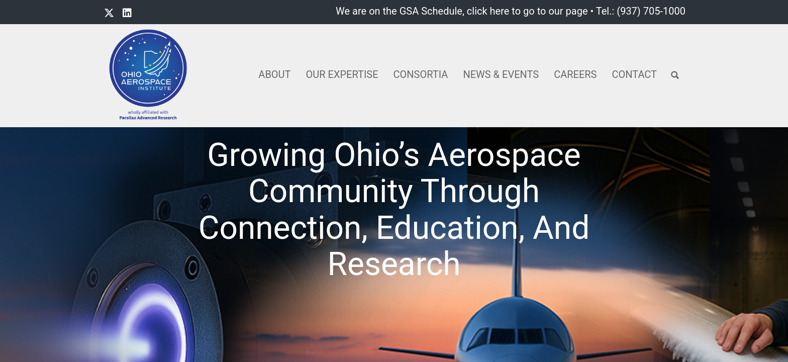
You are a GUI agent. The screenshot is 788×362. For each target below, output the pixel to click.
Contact (634, 74)
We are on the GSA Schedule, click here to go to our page (461, 11)
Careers (575, 74)
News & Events (501, 74)
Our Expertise (342, 74)
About (274, 74)
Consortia (420, 74)
